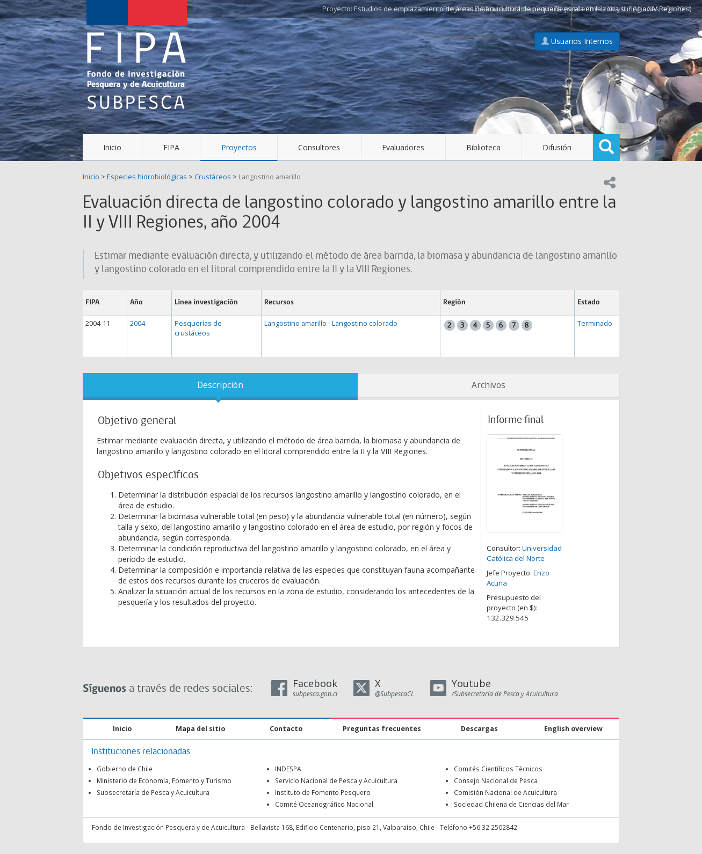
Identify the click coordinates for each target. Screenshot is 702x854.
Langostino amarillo (269, 176)
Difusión (556, 147)
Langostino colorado (364, 323)
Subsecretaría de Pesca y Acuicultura (153, 792)
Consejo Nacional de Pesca (496, 780)
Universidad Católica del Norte (524, 553)
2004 (137, 323)
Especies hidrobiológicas (147, 176)
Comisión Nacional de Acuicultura (505, 792)
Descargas (479, 728)
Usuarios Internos (577, 41)
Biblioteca (483, 147)
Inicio (112, 147)
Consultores (319, 147)
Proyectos (239, 147)
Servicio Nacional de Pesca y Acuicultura (336, 780)
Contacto (286, 728)
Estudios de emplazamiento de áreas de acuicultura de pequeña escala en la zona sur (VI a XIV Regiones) (522, 8)
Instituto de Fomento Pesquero (323, 792)
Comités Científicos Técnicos (498, 768)
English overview (573, 728)
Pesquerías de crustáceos (198, 328)
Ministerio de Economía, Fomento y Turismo (164, 780)
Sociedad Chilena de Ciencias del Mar (511, 804)
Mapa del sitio (200, 728)
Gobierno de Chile (125, 768)
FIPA (171, 147)
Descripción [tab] (220, 385)
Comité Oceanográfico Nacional (324, 804)
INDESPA (288, 768)
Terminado (594, 323)
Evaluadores (403, 147)
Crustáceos (212, 176)
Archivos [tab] (488, 385)
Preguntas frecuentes (382, 728)
